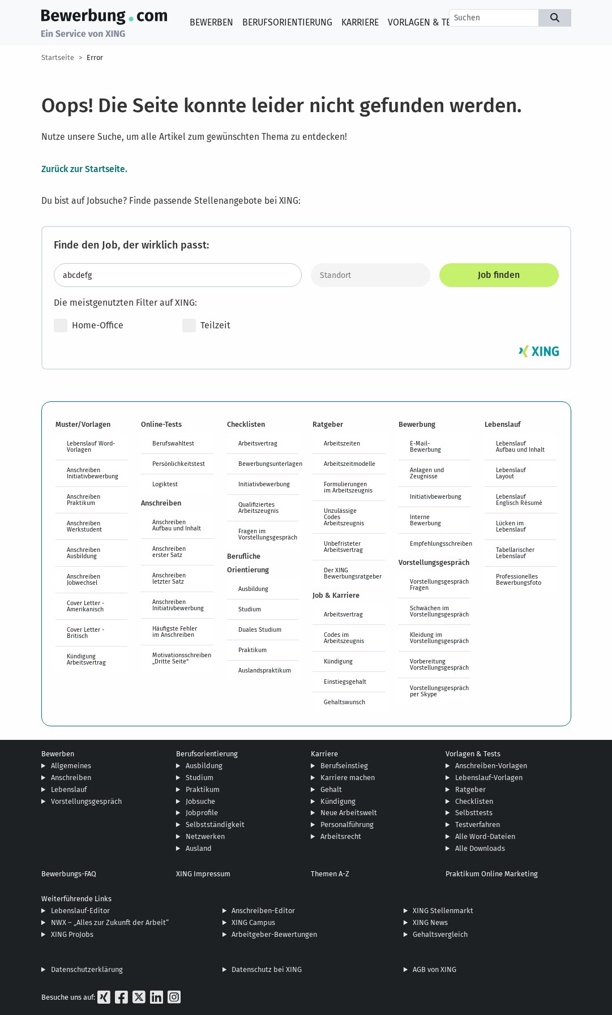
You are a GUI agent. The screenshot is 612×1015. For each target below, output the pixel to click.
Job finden (499, 274)
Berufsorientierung (287, 22)
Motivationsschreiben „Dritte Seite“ (181, 658)
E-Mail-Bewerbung (425, 446)
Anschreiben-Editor (263, 910)
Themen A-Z (330, 873)
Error (95, 57)
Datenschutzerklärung (87, 969)
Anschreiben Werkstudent (84, 526)
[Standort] (370, 275)
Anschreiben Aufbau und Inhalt (176, 525)
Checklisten (474, 801)
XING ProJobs (72, 934)
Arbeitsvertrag (257, 443)
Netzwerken (205, 836)
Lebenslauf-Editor (80, 910)
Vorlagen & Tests (426, 22)
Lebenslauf (69, 789)
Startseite (57, 57)
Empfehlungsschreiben (440, 543)
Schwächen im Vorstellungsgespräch (439, 611)
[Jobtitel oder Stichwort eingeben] (178, 275)
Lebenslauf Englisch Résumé (519, 499)
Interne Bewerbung (425, 520)
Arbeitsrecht (340, 836)
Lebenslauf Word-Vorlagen (91, 446)
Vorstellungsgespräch (86, 801)
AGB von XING (434, 969)
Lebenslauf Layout (511, 473)
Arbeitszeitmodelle (349, 463)
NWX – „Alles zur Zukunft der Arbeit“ (110, 922)
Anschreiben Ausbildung (83, 552)
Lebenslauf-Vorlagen (489, 777)
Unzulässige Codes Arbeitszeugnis (344, 517)
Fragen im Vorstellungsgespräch (267, 534)
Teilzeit (206, 325)
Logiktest (165, 484)
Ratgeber (470, 789)
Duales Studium (259, 629)
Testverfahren (477, 824)
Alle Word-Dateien (485, 836)
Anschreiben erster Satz (169, 551)
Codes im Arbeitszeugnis (344, 637)
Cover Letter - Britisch (85, 632)
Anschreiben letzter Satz (169, 578)
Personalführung (347, 824)
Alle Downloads (480, 848)
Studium (249, 609)
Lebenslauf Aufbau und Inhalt (520, 446)
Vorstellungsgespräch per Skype (439, 691)
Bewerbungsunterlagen (268, 463)
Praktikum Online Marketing (492, 873)
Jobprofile (202, 812)
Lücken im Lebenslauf (511, 526)
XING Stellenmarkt (443, 910)
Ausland (199, 848)
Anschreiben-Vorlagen (491, 765)
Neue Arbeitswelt (348, 812)
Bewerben (211, 22)
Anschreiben (71, 777)
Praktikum (252, 649)
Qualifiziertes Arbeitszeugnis (258, 507)
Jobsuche (200, 801)
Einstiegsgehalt (345, 681)
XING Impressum (203, 873)
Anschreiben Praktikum (83, 499)
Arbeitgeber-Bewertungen (274, 934)
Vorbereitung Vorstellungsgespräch (439, 664)
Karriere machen (347, 777)
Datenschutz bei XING (267, 969)
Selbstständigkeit (215, 824)
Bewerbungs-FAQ (68, 873)
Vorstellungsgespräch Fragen (439, 584)
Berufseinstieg (344, 765)
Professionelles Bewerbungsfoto (518, 579)
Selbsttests (474, 812)
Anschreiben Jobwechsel (83, 579)
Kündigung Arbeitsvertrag (86, 659)
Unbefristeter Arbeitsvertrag (343, 546)
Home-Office (88, 325)
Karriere (360, 22)
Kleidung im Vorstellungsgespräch (439, 637)
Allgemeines (71, 765)
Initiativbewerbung (264, 484)
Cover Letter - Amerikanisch (85, 606)
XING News (430, 922)
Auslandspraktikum (264, 670)
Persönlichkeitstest (178, 463)
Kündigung (338, 661)
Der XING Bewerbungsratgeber (353, 573)
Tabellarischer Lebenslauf (515, 552)
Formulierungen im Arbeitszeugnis (348, 487)
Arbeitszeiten (342, 443)
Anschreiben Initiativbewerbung (92, 473)
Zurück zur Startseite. (84, 168)
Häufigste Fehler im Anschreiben (174, 631)
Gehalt (331, 789)
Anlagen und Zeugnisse (427, 473)
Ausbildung (253, 588)
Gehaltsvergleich (440, 934)
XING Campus (253, 922)
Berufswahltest (173, 443)
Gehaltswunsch (344, 701)
